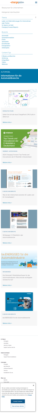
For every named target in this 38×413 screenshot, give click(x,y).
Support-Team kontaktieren (10, 357)
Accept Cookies (17, 401)
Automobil (5, 35)
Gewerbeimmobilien (8, 37)
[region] (18, 397)
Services (6, 370)
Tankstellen (5, 41)
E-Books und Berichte (8, 56)
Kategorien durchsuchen (12, 12)
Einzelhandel (6, 44)
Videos (4, 62)
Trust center (6, 382)
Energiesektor (6, 46)
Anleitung (5, 58)
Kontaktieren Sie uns (8, 372)
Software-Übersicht (8, 368)
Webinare (5, 64)
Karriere (5, 380)
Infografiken (5, 60)
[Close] (33, 385)
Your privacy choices (18, 406)
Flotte (3, 39)
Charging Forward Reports (10, 27)
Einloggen (6, 341)
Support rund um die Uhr (9, 347)
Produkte (6, 364)
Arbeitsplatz (5, 48)
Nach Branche (7, 366)
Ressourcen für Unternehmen (12, 8)
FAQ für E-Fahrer (7, 345)
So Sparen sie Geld (7, 25)
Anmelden (6, 343)
